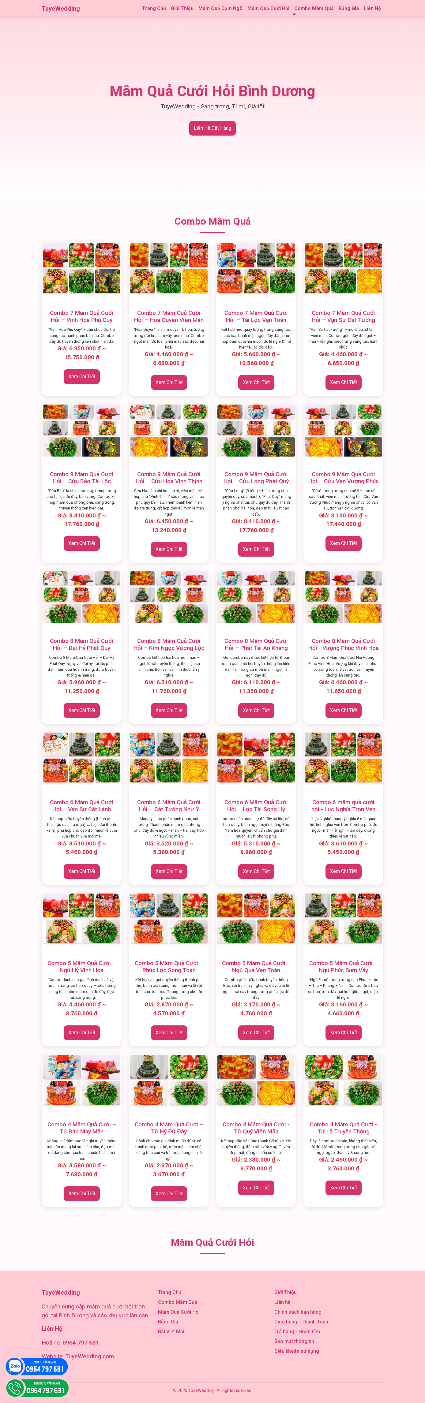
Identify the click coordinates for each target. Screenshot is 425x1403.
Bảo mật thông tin (294, 1341)
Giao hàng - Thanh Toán (301, 1322)
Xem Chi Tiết (81, 376)
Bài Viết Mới (171, 1331)
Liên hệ (282, 1302)
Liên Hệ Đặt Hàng (212, 128)
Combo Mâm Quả (177, 1302)
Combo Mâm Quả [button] (314, 8)
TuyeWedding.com (89, 1356)
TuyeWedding (61, 8)
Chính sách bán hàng (298, 1312)
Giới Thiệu (182, 8)
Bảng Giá (349, 8)
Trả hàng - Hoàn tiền (297, 1331)
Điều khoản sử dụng (296, 1351)
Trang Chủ (154, 8)
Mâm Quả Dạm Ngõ (220, 8)
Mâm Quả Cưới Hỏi (268, 8)
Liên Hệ (372, 8)
